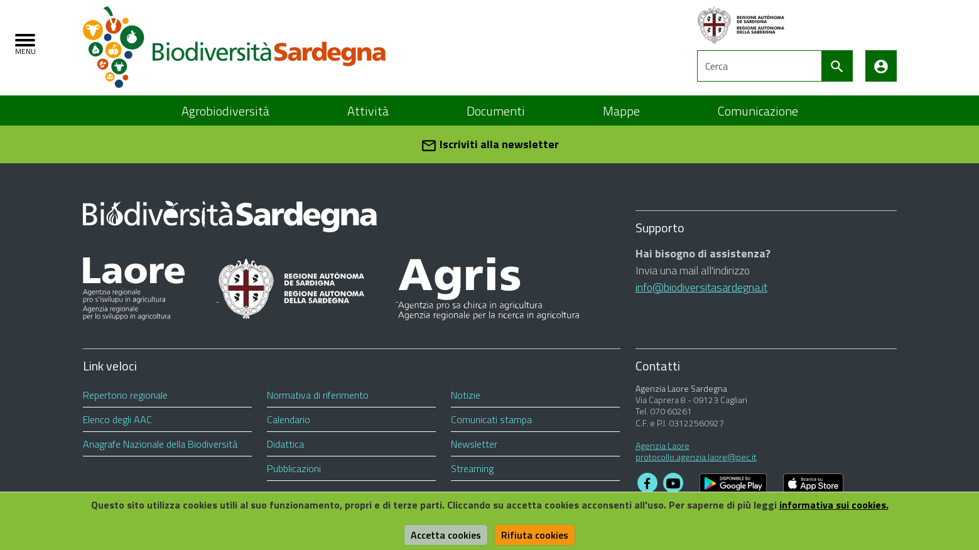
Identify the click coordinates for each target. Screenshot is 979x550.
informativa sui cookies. (834, 504)
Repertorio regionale (125, 394)
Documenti (496, 111)
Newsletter (474, 443)
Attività (368, 111)
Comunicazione (758, 111)
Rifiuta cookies (534, 534)
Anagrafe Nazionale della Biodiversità (160, 443)
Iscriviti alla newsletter (490, 145)
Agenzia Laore (663, 445)
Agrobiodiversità (225, 111)
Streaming (472, 468)
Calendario (288, 419)
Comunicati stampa (491, 419)
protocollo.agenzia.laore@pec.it (696, 456)
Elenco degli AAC (117, 419)
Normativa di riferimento (318, 394)
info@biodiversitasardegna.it (701, 287)
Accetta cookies (446, 534)
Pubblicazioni (294, 468)
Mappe (621, 111)
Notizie (465, 394)
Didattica (285, 443)
